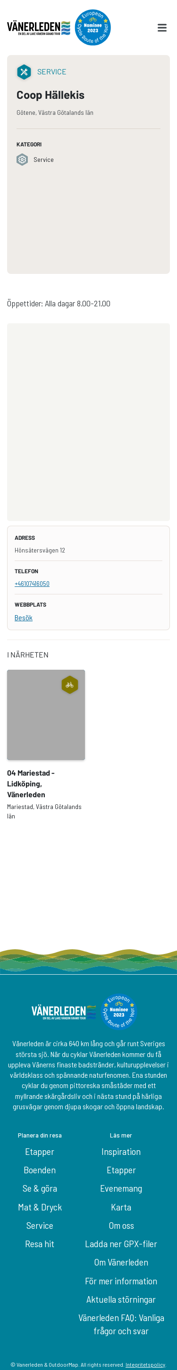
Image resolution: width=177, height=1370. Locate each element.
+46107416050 (32, 583)
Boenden (40, 1169)
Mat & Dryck (40, 1206)
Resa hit (39, 1243)
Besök (24, 617)
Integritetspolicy (145, 1364)
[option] (46, 745)
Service (39, 1225)
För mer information (121, 1280)
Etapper (39, 1151)
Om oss (121, 1225)
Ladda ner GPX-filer (121, 1243)
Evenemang (121, 1188)
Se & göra (40, 1188)
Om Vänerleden (121, 1261)
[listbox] (88, 745)
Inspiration (121, 1151)
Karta (121, 1206)
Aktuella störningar (121, 1299)
